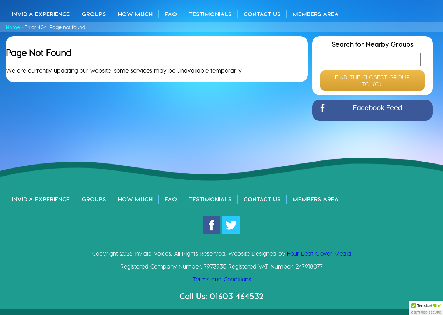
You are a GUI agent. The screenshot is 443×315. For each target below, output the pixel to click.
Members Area (316, 14)
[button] (426, 308)
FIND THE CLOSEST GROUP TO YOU (372, 81)
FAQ (171, 14)
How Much (135, 14)
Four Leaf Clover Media (319, 253)
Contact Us (262, 14)
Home (13, 27)
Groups (94, 14)
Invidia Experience (41, 14)
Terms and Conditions (221, 279)
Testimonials (210, 14)
